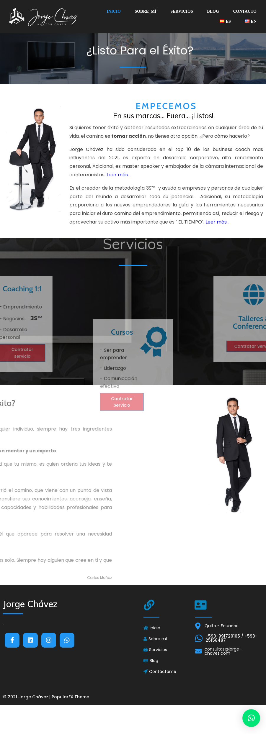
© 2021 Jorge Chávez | (27, 697)
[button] (251, 718)
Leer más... (118, 199)
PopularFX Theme (70, 697)
